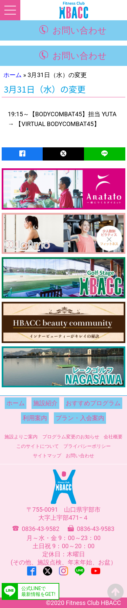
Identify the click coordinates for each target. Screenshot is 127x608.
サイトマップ (47, 455)
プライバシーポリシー (87, 446)
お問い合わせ (79, 30)
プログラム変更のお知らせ (70, 436)
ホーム (12, 74)
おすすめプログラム (93, 403)
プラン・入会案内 (80, 417)
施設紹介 (45, 403)
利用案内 (35, 417)
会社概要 (113, 436)
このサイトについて (37, 446)
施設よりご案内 (21, 436)
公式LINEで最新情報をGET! (38, 591)
